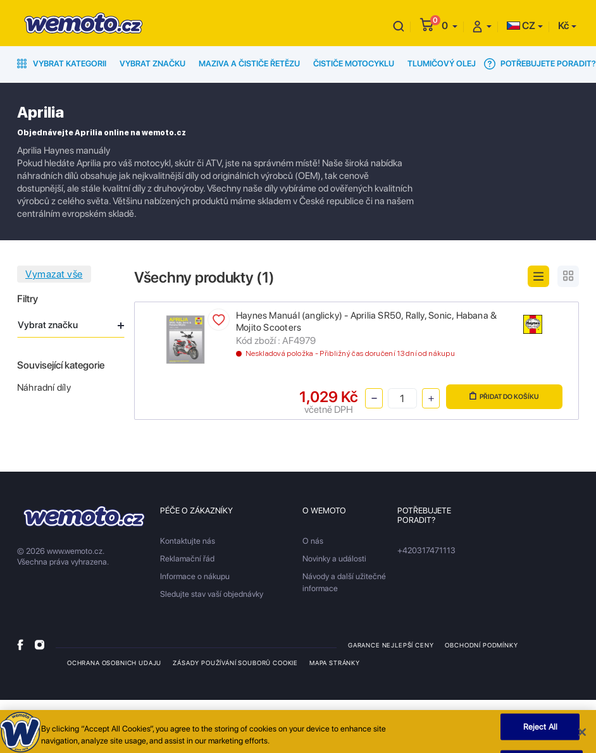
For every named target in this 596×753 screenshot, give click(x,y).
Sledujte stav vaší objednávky (211, 594)
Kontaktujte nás (187, 541)
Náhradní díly (44, 387)
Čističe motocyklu (353, 63)
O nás (312, 541)
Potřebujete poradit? (540, 64)
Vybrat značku (152, 63)
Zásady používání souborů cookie (235, 662)
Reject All (540, 730)
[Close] (582, 736)
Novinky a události (334, 558)
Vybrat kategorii (61, 63)
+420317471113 (426, 550)
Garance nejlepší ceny (390, 645)
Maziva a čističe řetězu (249, 63)
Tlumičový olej (441, 63)
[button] (449, 26)
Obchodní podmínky (481, 645)
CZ (521, 26)
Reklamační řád (187, 558)
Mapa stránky (334, 662)
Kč (563, 26)
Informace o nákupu (195, 576)
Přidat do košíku (504, 396)
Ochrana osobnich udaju (114, 662)
